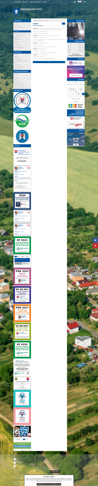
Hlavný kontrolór (17, 37)
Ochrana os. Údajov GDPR (19, 86)
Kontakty (44, 2)
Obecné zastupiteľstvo (19, 27)
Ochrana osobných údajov (17, 478)
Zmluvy (15, 75)
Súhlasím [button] (40, 484)
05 (70, 89)
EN (80, 1)
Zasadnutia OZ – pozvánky (20, 33)
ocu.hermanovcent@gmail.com (76, 55)
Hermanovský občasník (19, 66)
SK (78, 1)
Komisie (17, 31)
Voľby (15, 62)
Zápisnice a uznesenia (19, 35)
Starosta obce (17, 25)
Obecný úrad (17, 39)
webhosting (15, 482)
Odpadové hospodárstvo (19, 47)
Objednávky (16, 82)
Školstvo (16, 41)
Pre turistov (25, 2)
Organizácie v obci (18, 68)
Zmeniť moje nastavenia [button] (49, 484)
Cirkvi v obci (17, 64)
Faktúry (15, 79)
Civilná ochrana (17, 49)
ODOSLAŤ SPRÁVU (55, 471)
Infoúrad (81, 59)
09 (80, 89)
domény (23, 482)
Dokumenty (17, 43)
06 (73, 89)
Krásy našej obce (18, 58)
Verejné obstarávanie (19, 84)
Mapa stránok (15, 475)
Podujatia (16, 56)
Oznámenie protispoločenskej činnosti (22, 88)
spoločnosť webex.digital (17, 484)
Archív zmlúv (16, 77)
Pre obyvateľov (17, 2)
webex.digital (20, 482)
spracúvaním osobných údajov (53, 469)
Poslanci (17, 29)
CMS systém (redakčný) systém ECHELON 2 (20, 481)
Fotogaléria (80, 21)
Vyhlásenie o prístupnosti (17, 477)
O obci (16, 23)
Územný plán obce (18, 45)
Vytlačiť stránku (21, 475)
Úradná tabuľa (17, 73)
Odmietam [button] (58, 484)
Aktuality (16, 54)
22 (78, 94)
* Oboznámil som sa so (48, 469)
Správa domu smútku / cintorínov (21, 60)
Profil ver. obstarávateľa (35, 2)
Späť (63, 23)
